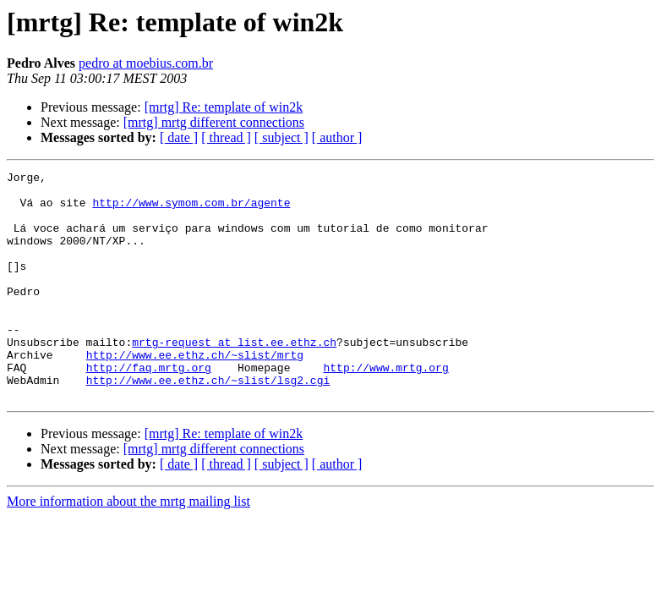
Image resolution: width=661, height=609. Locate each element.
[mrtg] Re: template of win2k (224, 107)
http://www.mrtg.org (385, 407)
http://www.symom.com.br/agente (191, 209)
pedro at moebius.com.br (146, 63)
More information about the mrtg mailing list (128, 547)
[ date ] (179, 137)
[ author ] (337, 137)
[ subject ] (281, 137)
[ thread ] (226, 137)
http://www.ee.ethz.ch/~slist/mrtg (194, 392)
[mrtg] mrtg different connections (213, 122)
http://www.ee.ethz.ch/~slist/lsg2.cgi (208, 423)
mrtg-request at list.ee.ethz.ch (234, 377)
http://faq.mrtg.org (148, 407)
